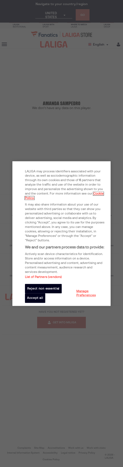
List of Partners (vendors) (43, 277)
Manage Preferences (86, 293)
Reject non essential (43, 288)
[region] (61, 233)
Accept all (35, 298)
